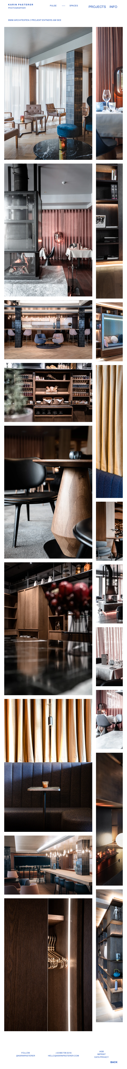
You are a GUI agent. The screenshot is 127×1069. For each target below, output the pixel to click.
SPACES (73, 5)
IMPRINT (101, 1054)
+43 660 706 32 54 (63, 1053)
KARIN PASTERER (20, 4)
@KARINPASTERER (25, 1056)
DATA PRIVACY (101, 1057)
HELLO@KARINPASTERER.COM (63, 1056)
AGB (101, 1051)
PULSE (53, 5)
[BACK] (114, 1062)
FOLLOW (25, 1053)
